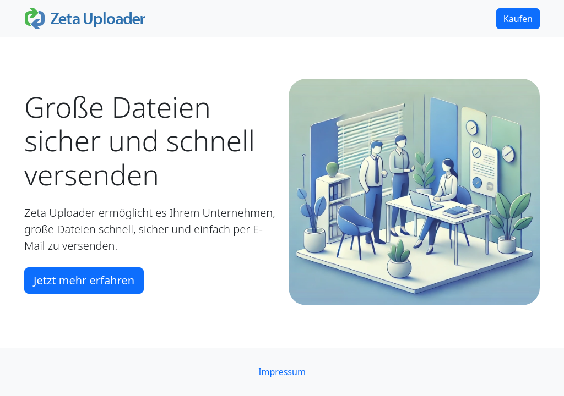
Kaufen (518, 19)
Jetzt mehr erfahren (84, 280)
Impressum (282, 372)
